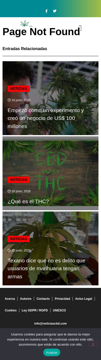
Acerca (10, 299)
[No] (93, 344)
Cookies (11, 310)
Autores (25, 299)
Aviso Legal (83, 299)
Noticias (18, 89)
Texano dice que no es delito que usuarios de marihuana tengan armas (46, 268)
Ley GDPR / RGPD (35, 310)
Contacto (43, 299)
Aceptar (52, 352)
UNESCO (59, 310)
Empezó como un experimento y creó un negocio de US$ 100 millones (46, 118)
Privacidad (62, 299)
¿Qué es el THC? (28, 201)
